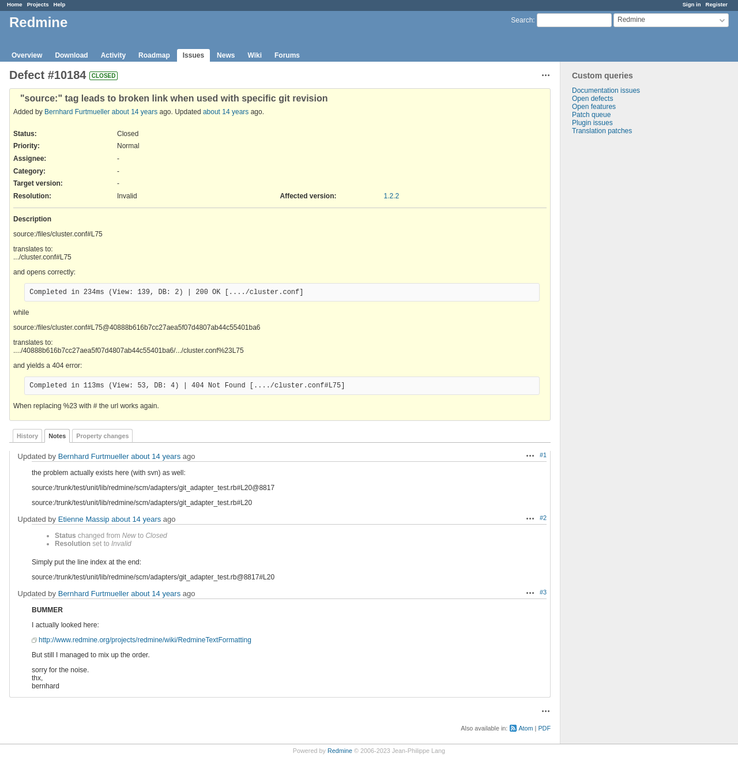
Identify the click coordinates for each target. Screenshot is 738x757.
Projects (38, 4)
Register (717, 4)
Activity (113, 55)
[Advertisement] (618, 316)
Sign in (692, 4)
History (27, 435)
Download (71, 55)
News (226, 55)
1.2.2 (392, 196)
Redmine (339, 750)
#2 (543, 517)
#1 (543, 454)
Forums (287, 55)
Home (14, 4)
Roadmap (154, 55)
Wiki (254, 55)
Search (522, 20)
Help (60, 4)
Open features (594, 107)
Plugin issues (592, 123)
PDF (544, 728)
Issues (193, 55)
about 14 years (134, 112)
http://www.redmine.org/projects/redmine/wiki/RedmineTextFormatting (145, 640)
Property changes (102, 435)
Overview (27, 55)
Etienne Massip (84, 519)
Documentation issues (606, 90)
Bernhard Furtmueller (77, 112)
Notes (57, 435)
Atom (525, 728)
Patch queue (591, 115)
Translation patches (602, 131)
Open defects (592, 99)
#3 (543, 592)
